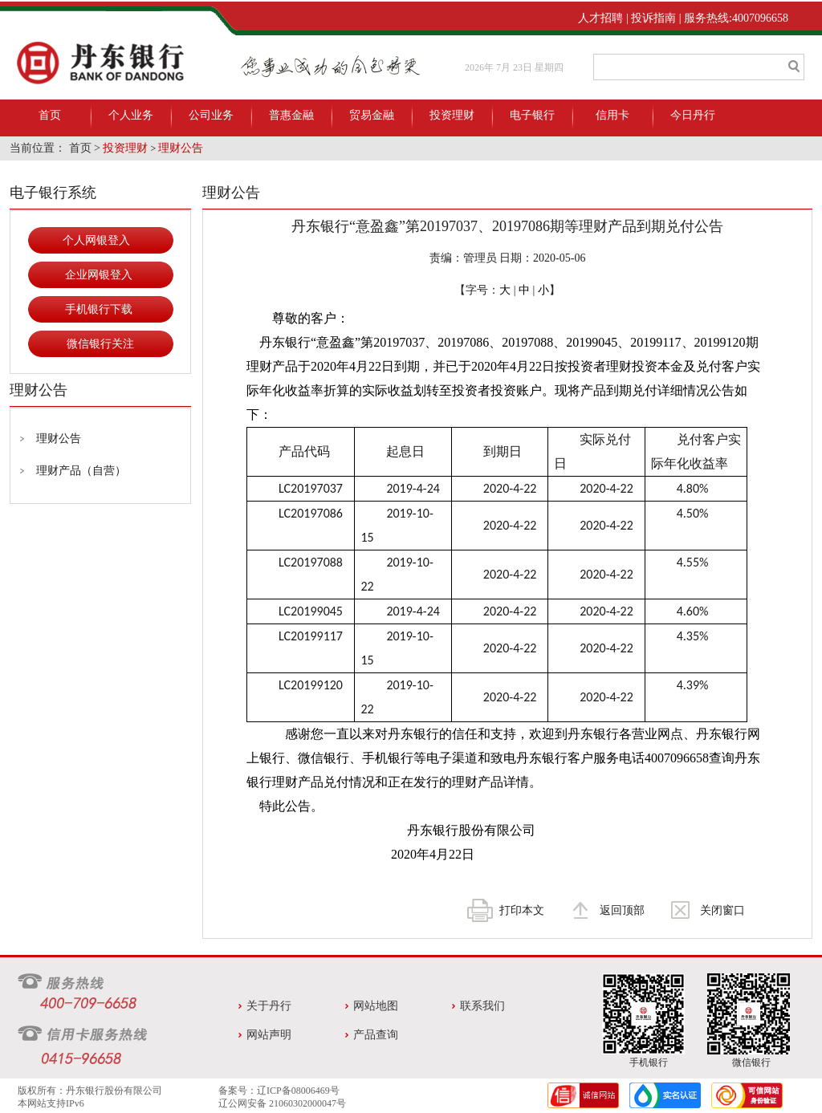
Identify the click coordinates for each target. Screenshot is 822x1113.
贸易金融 (371, 115)
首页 (50, 115)
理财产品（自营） (81, 471)
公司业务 (211, 115)
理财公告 (180, 148)
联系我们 (482, 1006)
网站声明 (268, 1035)
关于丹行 (268, 1006)
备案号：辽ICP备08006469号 (279, 1090)
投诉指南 (653, 18)
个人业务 (130, 115)
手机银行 (648, 1062)
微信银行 (751, 1062)
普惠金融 (291, 115)
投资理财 (451, 115)
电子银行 (532, 115)
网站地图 (375, 1006)
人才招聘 (600, 18)
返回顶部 (622, 910)
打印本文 (521, 910)
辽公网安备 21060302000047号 (282, 1103)
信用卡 (612, 115)
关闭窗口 (722, 910)
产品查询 (375, 1035)
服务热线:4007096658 (736, 18)
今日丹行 (692, 115)
